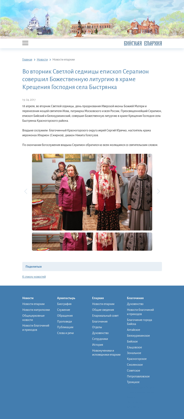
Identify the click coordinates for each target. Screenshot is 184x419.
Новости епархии (33, 304)
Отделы (97, 327)
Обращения (65, 315)
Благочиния (99, 321)
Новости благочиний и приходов (35, 327)
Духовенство (100, 333)
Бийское (132, 341)
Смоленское (135, 364)
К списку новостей (34, 276)
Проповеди (64, 321)
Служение (63, 309)
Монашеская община (141, 387)
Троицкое (133, 382)
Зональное (134, 353)
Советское (133, 370)
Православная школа (140, 392)
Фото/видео (135, 402)
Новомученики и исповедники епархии (106, 352)
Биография (64, 304)
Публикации (65, 327)
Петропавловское (138, 376)
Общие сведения (103, 309)
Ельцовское (134, 347)
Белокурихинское (138, 335)
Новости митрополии (36, 309)
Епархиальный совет (105, 315)
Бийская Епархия (143, 43)
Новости (30, 298)
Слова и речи (65, 333)
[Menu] (25, 43)
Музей (131, 397)
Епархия (100, 298)
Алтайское (133, 329)
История (97, 344)
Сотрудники (100, 338)
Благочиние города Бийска (139, 322)
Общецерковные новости (33, 318)
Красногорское (137, 358)
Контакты (133, 407)
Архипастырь (68, 298)
